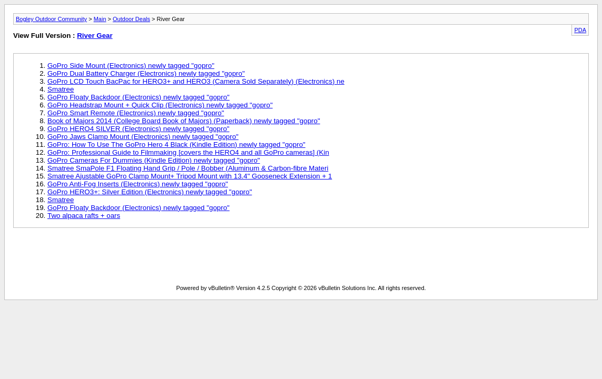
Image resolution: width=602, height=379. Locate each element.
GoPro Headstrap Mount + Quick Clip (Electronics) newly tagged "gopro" (160, 105)
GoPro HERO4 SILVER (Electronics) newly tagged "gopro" (138, 129)
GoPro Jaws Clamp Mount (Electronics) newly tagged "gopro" (143, 137)
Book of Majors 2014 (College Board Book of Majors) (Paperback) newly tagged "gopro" (183, 121)
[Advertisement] (301, 258)
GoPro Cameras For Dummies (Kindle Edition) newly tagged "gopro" (153, 160)
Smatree (60, 89)
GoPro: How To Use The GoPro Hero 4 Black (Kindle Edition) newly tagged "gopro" (176, 144)
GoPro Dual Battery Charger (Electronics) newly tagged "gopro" (146, 73)
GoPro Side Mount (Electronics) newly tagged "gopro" (130, 65)
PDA (580, 30)
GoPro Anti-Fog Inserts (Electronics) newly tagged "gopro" (137, 184)
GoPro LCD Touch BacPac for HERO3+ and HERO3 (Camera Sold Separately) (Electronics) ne (195, 81)
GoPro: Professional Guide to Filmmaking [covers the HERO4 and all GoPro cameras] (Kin (188, 152)
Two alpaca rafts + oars (83, 216)
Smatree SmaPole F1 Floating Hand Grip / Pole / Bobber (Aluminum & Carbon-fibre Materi (187, 168)
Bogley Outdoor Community (51, 19)
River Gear (94, 35)
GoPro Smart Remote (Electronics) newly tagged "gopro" (135, 113)
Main (100, 19)
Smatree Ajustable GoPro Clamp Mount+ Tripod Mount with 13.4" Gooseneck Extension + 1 (189, 176)
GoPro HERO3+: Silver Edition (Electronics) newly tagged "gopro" (149, 192)
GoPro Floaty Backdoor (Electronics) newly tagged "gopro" (138, 97)
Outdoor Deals (131, 19)
